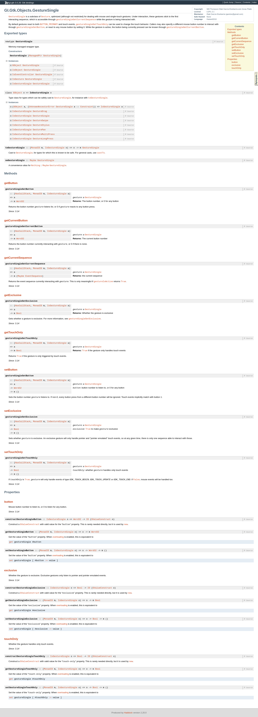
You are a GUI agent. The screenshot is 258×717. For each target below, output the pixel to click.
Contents (246, 2)
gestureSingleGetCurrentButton (185, 27)
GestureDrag (40, 111)
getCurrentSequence (241, 41)
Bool (19, 313)
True (123, 281)
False (136, 479)
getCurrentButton (240, 38)
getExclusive (238, 44)
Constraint (86, 106)
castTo (101, 152)
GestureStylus (41, 125)
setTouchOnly (238, 56)
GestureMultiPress (44, 134)
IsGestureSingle (22, 83)
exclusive (236, 65)
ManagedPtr (35, 55)
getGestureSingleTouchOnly (21, 669)
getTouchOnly (238, 47)
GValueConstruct (101, 519)
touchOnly (236, 68)
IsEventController (23, 74)
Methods (231, 32)
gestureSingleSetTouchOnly (92, 24)
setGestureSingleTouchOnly (21, 687)
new (126, 524)
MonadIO (35, 147)
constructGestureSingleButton (23, 519)
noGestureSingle (15, 160)
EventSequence (33, 276)
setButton (236, 50)
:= (46, 560)
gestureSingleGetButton (19, 189)
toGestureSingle (97, 97)
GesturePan (39, 129)
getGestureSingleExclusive (21, 600)
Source (238, 2)
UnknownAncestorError (42, 106)
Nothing (35, 165)
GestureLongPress (43, 138)
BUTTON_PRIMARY (49, 24)
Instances (13, 61)
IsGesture (18, 79)
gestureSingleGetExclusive (21, 301)
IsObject (17, 70)
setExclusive (238, 53)
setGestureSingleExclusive (21, 619)
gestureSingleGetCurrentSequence (76, 19)
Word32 (20, 201)
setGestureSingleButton (19, 550)
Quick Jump (228, 2)
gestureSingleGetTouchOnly (21, 338)
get (11, 542)
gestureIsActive (103, 281)
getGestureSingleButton (19, 532)
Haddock (128, 712)
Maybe (33, 160)
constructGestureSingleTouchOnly (25, 656)
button (235, 62)
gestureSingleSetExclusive (85, 318)
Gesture (45, 16)
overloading (58, 537)
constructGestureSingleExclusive (25, 588)
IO (87, 519)
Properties (232, 59)
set (11, 560)
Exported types (234, 29)
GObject (16, 65)
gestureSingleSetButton (30, 27)
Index (254, 2)
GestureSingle (17, 16)
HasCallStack (23, 193)
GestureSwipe (40, 120)
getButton (236, 35)
